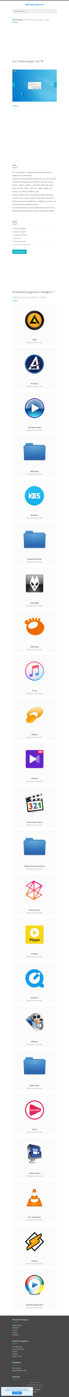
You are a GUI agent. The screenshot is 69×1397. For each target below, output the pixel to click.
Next (55, 84)
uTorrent (15, 1351)
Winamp (34, 1261)
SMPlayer (34, 1041)
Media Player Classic (34, 822)
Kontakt (34, 1392)
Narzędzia (15, 1335)
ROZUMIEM (17, 1393)
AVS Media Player (34, 427)
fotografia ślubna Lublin (19, 1370)
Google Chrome (16, 1356)
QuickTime (34, 997)
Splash (34, 1129)
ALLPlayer (34, 383)
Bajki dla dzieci (16, 1368)
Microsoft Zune (34, 910)
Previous (13, 84)
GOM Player (34, 646)
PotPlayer (34, 954)
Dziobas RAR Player (34, 559)
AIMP (35, 339)
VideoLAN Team (22, 245)
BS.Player (34, 515)
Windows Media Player (34, 1304)
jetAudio (34, 734)
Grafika (14, 1332)
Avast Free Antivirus (18, 1349)
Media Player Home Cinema (34, 866)
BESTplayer (34, 471)
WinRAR (14, 1354)
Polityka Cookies (10, 1390)
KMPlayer (34, 778)
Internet (14, 1330)
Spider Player (34, 1085)
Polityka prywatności (34, 1389)
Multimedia (15, 1328)
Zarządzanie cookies (22, 1390)
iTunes (34, 690)
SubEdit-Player (34, 1173)
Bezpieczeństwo (17, 1325)
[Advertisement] (40, 40)
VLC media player (34, 1217)
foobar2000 (35, 603)
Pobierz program (19, 251)
